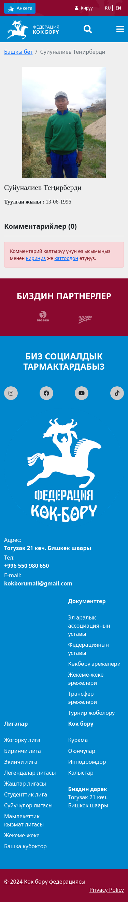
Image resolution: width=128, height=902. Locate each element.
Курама (78, 740)
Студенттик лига (25, 794)
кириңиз (36, 258)
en (118, 8)
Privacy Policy (106, 889)
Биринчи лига (22, 751)
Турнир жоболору (91, 712)
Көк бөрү (46, 31)
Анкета (19, 8)
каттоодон (66, 258)
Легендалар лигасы (30, 772)
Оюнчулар (82, 751)
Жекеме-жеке (22, 835)
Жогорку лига (22, 740)
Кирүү (87, 8)
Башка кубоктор (25, 846)
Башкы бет (18, 51)
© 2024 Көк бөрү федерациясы (44, 881)
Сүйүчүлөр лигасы (28, 805)
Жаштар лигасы (25, 783)
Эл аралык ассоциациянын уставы (89, 626)
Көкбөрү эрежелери (94, 663)
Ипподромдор (87, 762)
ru (108, 8)
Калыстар (81, 772)
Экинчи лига (20, 762)
